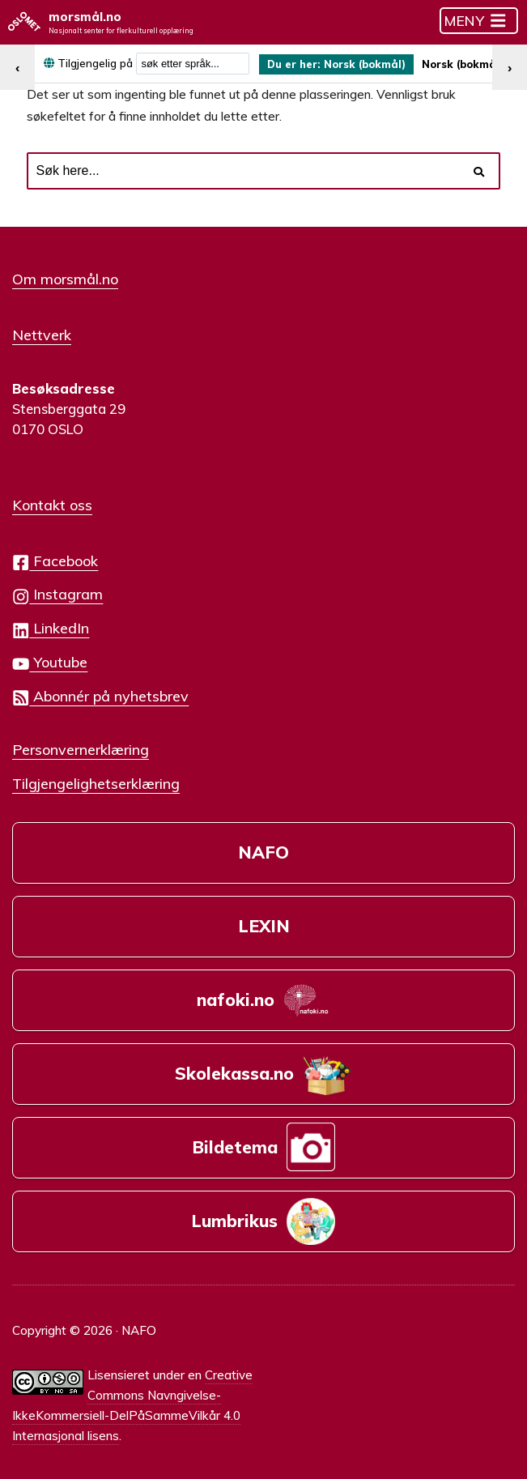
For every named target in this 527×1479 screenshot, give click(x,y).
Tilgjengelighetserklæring (96, 778)
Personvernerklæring (80, 744)
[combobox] (192, 64)
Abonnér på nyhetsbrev (100, 691)
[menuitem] (341, 64)
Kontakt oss (52, 500)
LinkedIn (50, 624)
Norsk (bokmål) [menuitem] (372, 64)
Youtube (49, 658)
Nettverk (41, 332)
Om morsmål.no (65, 278)
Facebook (55, 556)
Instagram (57, 590)
